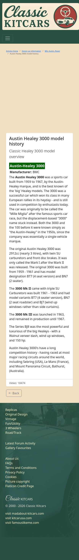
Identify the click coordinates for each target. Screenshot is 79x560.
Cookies (11, 477)
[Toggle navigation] (7, 38)
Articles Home (12, 51)
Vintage (10, 419)
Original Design (16, 414)
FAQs (9, 463)
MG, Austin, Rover (52, 51)
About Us (11, 458)
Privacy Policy (15, 472)
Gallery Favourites (18, 448)
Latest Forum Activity (20, 443)
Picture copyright (17, 481)
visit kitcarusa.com (18, 518)
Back (14, 393)
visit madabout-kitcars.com (24, 513)
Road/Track (13, 433)
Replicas (11, 410)
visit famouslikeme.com (22, 523)
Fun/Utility (12, 423)
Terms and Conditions (21, 468)
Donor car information (31, 51)
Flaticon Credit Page (19, 486)
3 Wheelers (13, 428)
